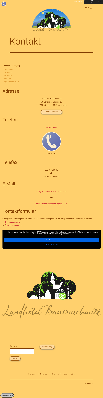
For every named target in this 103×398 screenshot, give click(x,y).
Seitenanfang (47, 347)
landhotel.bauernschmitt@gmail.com (51, 204)
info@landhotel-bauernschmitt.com (51, 191)
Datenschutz (88, 384)
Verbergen (15, 66)
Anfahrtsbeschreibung (51, 112)
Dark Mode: (7, 395)
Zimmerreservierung (13, 225)
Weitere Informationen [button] (51, 244)
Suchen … (13, 346)
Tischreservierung (12, 222)
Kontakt (99, 2)
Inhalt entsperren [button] (51, 240)
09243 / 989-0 (52, 127)
